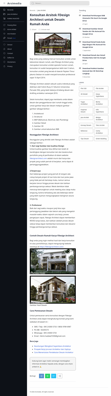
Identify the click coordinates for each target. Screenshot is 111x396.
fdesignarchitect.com (38, 158)
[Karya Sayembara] (101, 95)
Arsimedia (14, 3)
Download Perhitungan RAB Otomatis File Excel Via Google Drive (94, 18)
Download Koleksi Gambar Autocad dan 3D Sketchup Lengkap (93, 71)
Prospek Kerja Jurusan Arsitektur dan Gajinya (52, 349)
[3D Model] (86, 94)
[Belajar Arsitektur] (101, 118)
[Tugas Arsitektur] (86, 103)
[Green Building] (101, 138)
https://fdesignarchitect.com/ (51, 247)
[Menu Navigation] (4, 3)
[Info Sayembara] (101, 110)
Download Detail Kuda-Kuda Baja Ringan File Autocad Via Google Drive (93, 44)
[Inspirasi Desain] (86, 110)
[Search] (59, 3)
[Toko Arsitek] (101, 125)
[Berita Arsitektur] (101, 103)
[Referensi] (86, 131)
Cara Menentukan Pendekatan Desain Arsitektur (53, 352)
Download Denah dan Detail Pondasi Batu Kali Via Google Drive (94, 57)
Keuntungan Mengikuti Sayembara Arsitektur (52, 346)
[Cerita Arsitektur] (101, 132)
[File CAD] (86, 88)
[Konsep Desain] (86, 125)
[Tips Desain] (86, 138)
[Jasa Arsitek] (86, 117)
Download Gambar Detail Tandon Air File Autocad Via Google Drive (93, 31)
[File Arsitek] (101, 88)
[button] (41, 376)
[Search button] (32, 3)
